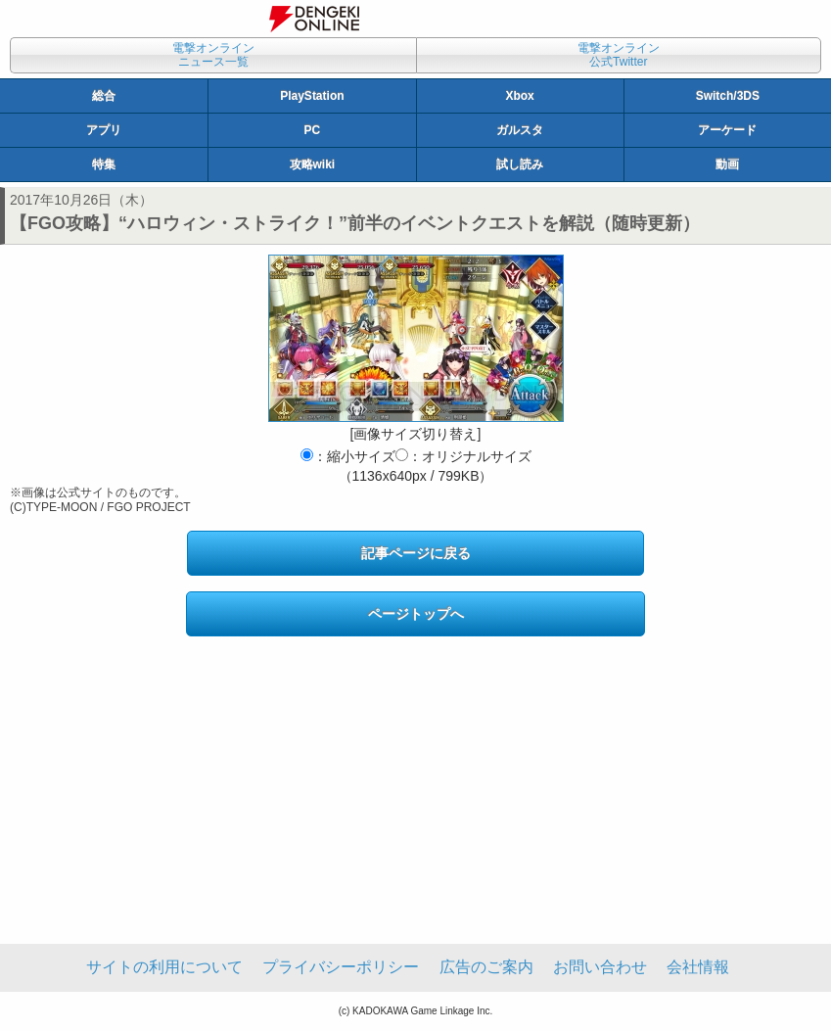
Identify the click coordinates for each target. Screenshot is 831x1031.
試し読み (519, 164)
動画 (727, 164)
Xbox (519, 96)
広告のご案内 (486, 967)
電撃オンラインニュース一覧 (213, 55)
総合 (103, 96)
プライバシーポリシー (340, 967)
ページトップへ (416, 614)
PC (312, 130)
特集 (103, 164)
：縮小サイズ (347, 456)
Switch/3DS (728, 96)
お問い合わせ (600, 967)
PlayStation (312, 96)
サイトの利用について (164, 967)
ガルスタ (519, 130)
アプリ (103, 130)
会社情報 (698, 967)
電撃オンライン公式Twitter (618, 55)
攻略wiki (313, 164)
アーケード (727, 130)
